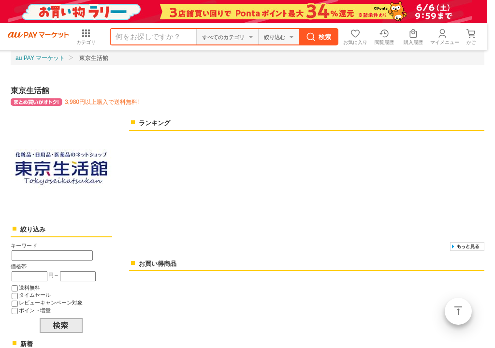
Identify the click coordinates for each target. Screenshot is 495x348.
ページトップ (458, 311)
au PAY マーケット (40, 58)
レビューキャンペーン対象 (51, 302)
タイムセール (35, 295)
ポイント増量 (35, 310)
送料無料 (29, 287)
